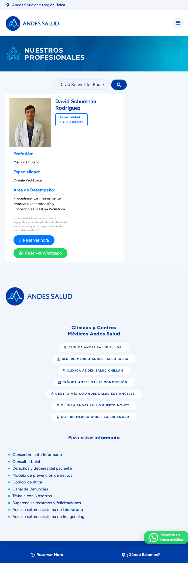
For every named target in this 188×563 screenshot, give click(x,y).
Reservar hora (34, 240)
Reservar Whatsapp (40, 253)
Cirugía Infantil (71, 122)
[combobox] (82, 85)
